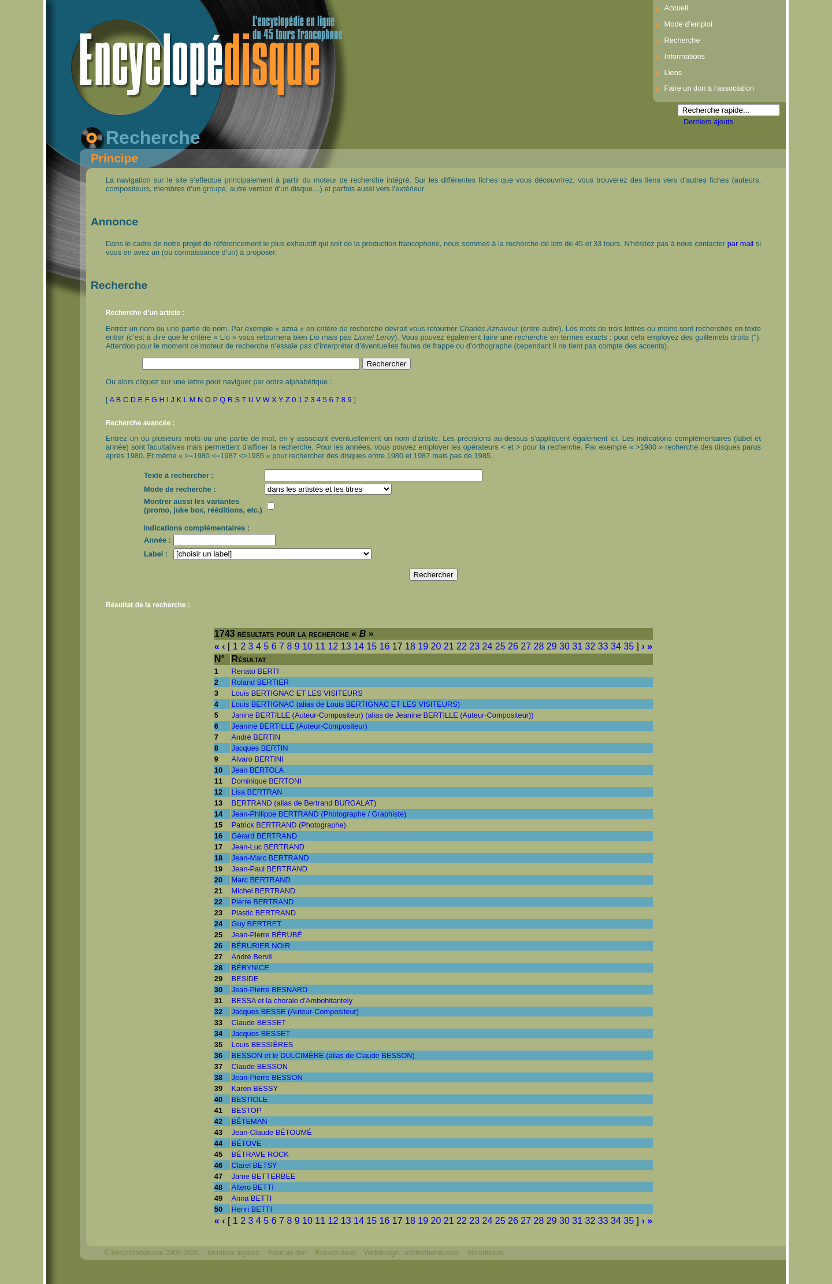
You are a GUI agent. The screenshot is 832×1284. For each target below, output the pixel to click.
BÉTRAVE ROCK (260, 1154)
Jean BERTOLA (258, 770)
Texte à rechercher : (179, 475)
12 (333, 646)
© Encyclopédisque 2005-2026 (151, 1253)
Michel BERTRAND (264, 890)
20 (436, 646)
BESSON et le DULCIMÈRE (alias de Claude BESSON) (323, 1055)
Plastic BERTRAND (264, 912)
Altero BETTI (253, 1187)
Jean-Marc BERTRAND (270, 857)
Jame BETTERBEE (264, 1176)
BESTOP (247, 1110)
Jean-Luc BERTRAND (268, 847)
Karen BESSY (255, 1088)
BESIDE (245, 978)
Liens (673, 72)
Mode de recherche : (180, 489)
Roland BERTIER (260, 682)
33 (603, 646)
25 (500, 646)
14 (359, 646)
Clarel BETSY (254, 1165)
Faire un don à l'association (709, 88)
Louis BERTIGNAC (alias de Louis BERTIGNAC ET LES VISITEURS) (346, 704)
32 (590, 646)
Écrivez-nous (335, 1253)
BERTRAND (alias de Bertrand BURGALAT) (304, 803)
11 (320, 646)
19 (423, 646)
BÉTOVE (247, 1143)
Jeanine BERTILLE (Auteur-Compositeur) (299, 726)
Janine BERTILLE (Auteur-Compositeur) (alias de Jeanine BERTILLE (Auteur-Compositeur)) (383, 715)
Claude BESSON (260, 1066)
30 (564, 646)
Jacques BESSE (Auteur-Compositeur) (295, 1011)
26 (513, 646)
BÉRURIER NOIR (261, 945)
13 (346, 646)
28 (539, 646)
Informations (684, 56)
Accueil (676, 7)
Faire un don (287, 1253)
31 (577, 646)
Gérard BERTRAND (265, 836)
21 (449, 646)
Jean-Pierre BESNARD (270, 989)
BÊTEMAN (250, 1121)
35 (628, 646)
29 (552, 646)
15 (371, 646)
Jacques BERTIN (260, 748)
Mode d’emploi (688, 24)
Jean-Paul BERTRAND (269, 868)
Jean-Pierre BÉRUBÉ (267, 934)
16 (385, 646)
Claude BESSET (259, 1022)
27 (526, 646)
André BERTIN (256, 737)
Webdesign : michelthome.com (411, 1253)
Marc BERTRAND (261, 879)
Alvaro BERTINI (258, 759)
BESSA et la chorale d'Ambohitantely (292, 1000)
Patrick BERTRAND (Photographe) (289, 825)
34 (616, 646)
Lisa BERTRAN (257, 792)
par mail (740, 243)
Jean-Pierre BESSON (267, 1077)
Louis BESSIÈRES (263, 1044)
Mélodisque (485, 1253)
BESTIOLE (250, 1099)
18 (410, 646)
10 (307, 646)
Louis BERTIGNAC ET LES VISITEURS (297, 693)
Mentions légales (233, 1253)
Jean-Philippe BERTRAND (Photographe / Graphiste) (319, 814)
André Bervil (252, 956)
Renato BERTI (255, 671)
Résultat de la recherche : (148, 605)
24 (487, 646)
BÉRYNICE (250, 967)
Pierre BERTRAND (263, 901)
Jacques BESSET (261, 1033)
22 (461, 646)
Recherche (682, 40)
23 (474, 646)
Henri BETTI (252, 1209)
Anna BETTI (252, 1198)
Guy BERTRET (257, 923)
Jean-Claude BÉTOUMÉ (272, 1132)
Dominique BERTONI (267, 781)
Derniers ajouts (708, 121)
